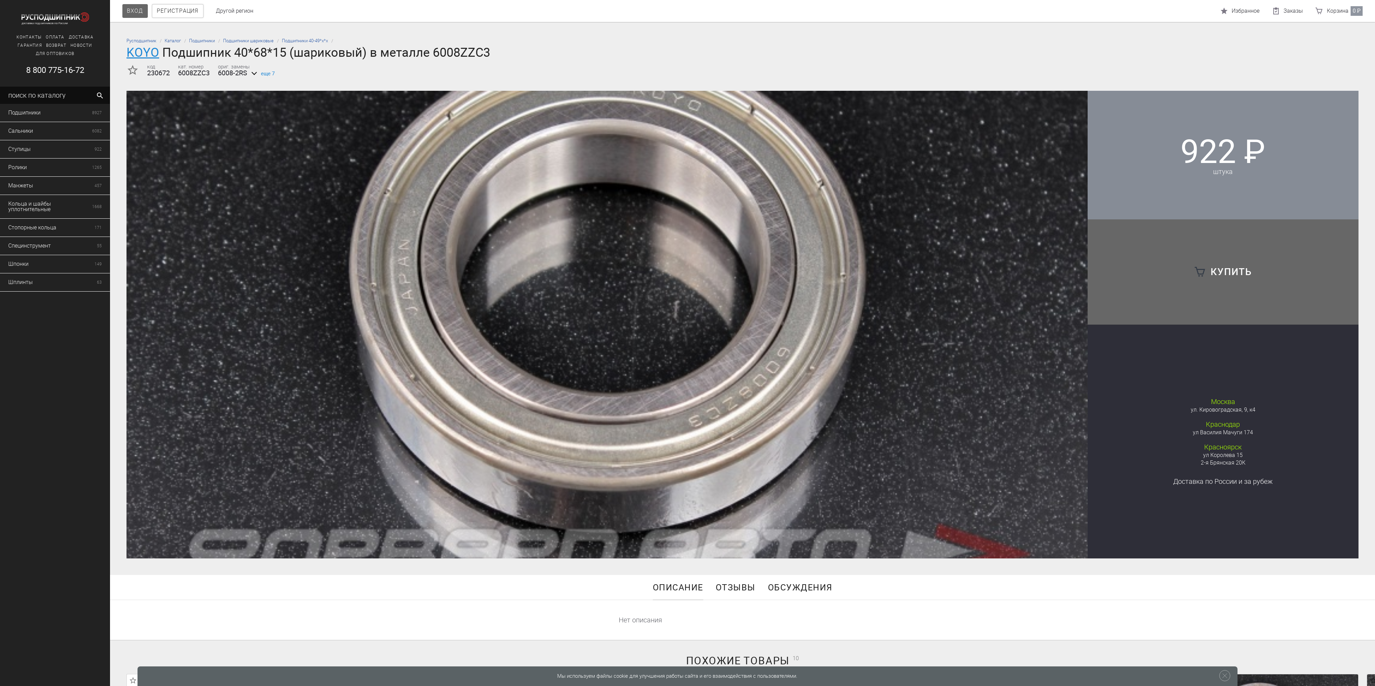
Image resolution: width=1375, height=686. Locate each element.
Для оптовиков (55, 53)
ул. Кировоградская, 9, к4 (1223, 409)
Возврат (56, 45)
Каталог (173, 40)
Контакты (29, 37)
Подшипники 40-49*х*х (305, 40)
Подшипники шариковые (248, 40)
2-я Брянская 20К (1223, 462)
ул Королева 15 (1223, 455)
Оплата (55, 37)
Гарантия (30, 45)
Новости (81, 45)
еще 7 (262, 73)
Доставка (81, 37)
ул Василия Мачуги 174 (1223, 432)
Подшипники (202, 40)
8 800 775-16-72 (55, 70)
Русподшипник (141, 40)
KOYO (142, 52)
